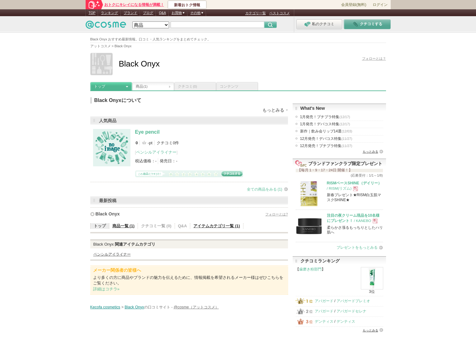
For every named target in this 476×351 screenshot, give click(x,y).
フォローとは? (276, 214)
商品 (142, 86)
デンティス (324, 321)
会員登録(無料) (353, 4)
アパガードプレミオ (353, 301)
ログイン (380, 4)
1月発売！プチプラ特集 (325, 117)
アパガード (324, 301)
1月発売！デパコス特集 (325, 124)
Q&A (162, 13)
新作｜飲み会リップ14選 (326, 131)
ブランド (130, 13)
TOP (92, 13)
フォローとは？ (374, 58)
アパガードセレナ (351, 311)
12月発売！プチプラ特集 (326, 146)
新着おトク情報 (187, 5)
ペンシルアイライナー (156, 152)
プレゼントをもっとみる (357, 247)
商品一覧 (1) (123, 226)
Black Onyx (108, 213)
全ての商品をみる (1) (264, 189)
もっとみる (370, 151)
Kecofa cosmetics (105, 307)
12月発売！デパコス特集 (326, 138)
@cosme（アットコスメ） (196, 307)
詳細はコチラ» (106, 289)
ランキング (109, 13)
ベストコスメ (279, 13)
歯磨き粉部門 (310, 269)
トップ (99, 86)
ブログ (148, 13)
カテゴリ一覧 (255, 13)
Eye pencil (147, 132)
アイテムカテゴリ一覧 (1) (216, 226)
